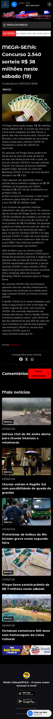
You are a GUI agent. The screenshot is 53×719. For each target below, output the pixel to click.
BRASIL (7, 89)
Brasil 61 (15, 345)
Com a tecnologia (26, 714)
